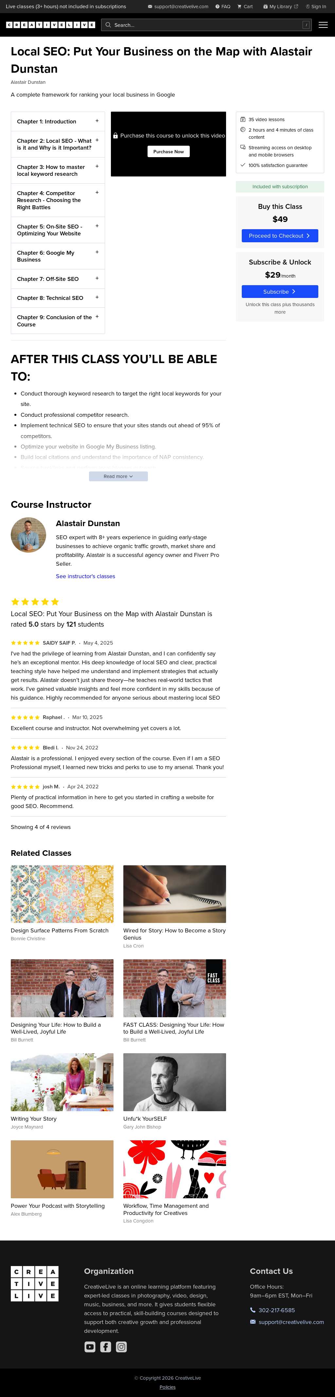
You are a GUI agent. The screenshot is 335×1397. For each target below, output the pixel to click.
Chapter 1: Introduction (46, 121)
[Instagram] (121, 1347)
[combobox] (206, 25)
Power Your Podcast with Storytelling (58, 1206)
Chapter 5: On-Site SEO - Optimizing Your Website (49, 230)
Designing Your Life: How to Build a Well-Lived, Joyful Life (56, 1028)
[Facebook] (106, 1347)
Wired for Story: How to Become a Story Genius (174, 934)
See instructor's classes (85, 576)
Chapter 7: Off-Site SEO (48, 279)
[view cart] (246, 6)
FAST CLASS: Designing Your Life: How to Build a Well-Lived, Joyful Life (173, 1028)
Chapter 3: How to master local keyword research (51, 170)
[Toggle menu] (323, 25)
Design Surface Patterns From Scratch (60, 930)
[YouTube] (90, 1347)
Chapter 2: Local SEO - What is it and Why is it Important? (54, 144)
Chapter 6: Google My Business (45, 256)
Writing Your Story (34, 1118)
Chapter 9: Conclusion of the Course (54, 320)
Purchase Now (168, 151)
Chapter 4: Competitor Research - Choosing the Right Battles (49, 200)
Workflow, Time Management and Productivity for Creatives (166, 1209)
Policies (168, 1387)
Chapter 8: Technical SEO (50, 298)
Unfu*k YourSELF (145, 1118)
